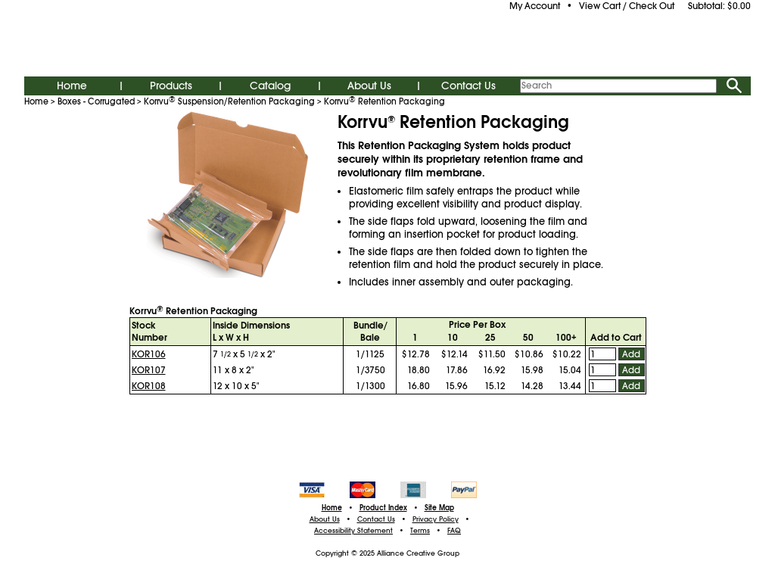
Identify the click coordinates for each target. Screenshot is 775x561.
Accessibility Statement (353, 530)
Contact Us (468, 85)
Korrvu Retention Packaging (384, 101)
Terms (420, 530)
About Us (369, 85)
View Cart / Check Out (626, 6)
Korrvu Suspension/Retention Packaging (229, 101)
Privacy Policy (435, 519)
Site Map (439, 508)
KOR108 (149, 386)
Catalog (270, 85)
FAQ (454, 530)
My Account (534, 6)
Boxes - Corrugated (96, 101)
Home (72, 85)
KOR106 (149, 354)
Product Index (383, 508)
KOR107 (149, 370)
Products (171, 85)
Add (631, 354)
